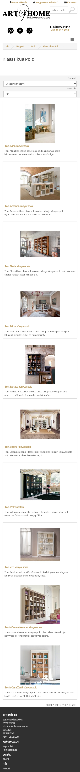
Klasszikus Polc (51, 46)
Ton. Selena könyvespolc (17, 446)
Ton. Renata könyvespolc (18, 386)
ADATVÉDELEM (11, 736)
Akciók (6, 759)
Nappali (20, 46)
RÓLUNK (7, 730)
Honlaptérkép (10, 749)
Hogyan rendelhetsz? (47, 2)
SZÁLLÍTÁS (8, 733)
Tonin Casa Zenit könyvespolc (20, 687)
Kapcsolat (72, 2)
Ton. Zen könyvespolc (16, 567)
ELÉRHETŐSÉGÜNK (13, 719)
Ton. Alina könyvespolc (16, 146)
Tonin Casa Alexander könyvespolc (23, 627)
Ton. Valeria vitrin (14, 507)
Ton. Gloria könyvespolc (17, 266)
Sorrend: (72, 78)
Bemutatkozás (19, 2)
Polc (33, 46)
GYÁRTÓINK (9, 723)
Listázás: (72, 88)
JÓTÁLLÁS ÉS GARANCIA (15, 726)
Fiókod (6, 768)
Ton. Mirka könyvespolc (17, 326)
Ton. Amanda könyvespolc (18, 206)
